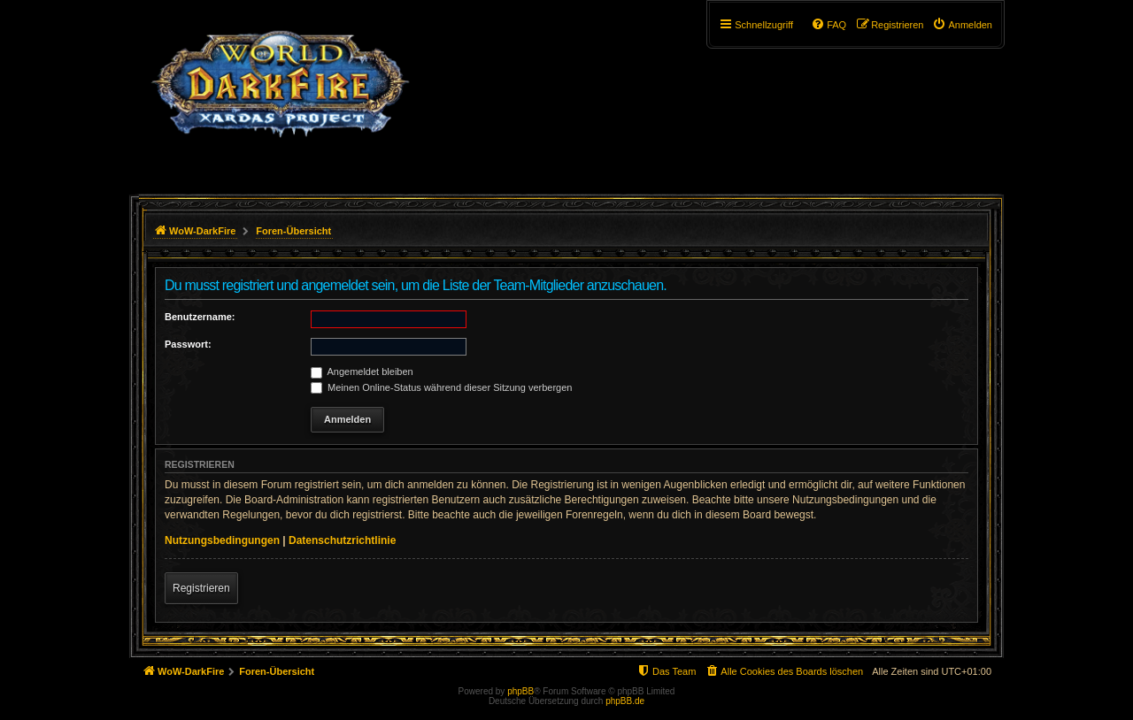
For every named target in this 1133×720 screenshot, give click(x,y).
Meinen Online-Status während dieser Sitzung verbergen (441, 387)
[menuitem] (962, 24)
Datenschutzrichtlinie (342, 540)
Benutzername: (200, 316)
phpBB (520, 691)
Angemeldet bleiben (362, 371)
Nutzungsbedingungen (222, 540)
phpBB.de (624, 701)
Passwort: (188, 344)
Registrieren (201, 588)
